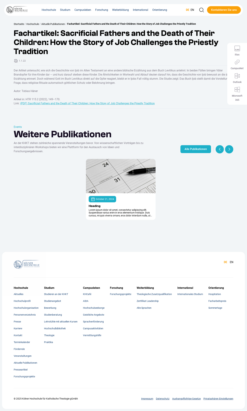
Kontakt (18, 335)
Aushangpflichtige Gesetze (186, 398)
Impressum (147, 398)
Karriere (18, 328)
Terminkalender (22, 342)
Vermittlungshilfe (92, 335)
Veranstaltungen (23, 356)
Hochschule (32, 24)
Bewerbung (50, 307)
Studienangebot (52, 301)
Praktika (48, 342)
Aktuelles (18, 294)
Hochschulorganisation (26, 307)
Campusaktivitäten (93, 328)
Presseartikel (20, 369)
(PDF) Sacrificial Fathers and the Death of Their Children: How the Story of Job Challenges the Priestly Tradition (87, 103)
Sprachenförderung (93, 321)
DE (187, 9)
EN (192, 9)
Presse (17, 321)
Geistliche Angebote (93, 314)
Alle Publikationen (196, 149)
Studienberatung (53, 314)
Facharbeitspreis (217, 301)
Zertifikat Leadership (148, 301)
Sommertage (215, 307)
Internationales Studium (190, 294)
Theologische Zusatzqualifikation (154, 294)
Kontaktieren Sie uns (224, 9)
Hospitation (214, 294)
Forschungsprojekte (24, 376)
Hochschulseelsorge (93, 307)
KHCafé (87, 294)
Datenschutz (162, 398)
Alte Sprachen (144, 307)
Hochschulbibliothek (55, 328)
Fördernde (19, 349)
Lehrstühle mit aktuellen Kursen (61, 321)
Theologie (49, 335)
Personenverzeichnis (25, 314)
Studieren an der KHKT (56, 294)
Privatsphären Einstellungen (218, 398)
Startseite (19, 24)
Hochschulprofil (22, 301)
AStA (85, 301)
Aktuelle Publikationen (53, 24)
